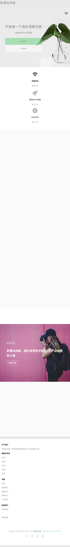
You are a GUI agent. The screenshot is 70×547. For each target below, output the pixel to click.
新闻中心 (5, 495)
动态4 (4, 470)
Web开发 (35, 120)
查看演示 (23, 43)
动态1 (3, 458)
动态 (3, 474)
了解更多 (23, 50)
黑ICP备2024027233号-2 (52, 531)
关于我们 (5, 499)
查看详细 (12, 363)
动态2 (4, 461)
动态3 (4, 465)
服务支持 (5, 491)
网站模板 (5, 517)
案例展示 (5, 487)
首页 (3, 483)
